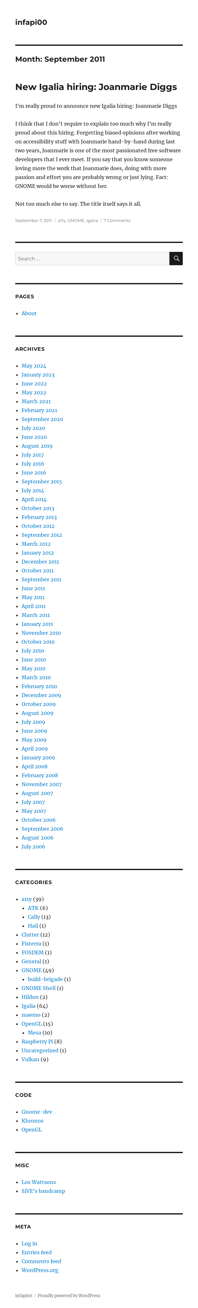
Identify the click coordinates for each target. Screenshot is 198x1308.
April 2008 (35, 766)
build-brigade (45, 979)
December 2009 (41, 695)
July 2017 (33, 455)
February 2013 (39, 517)
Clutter (30, 934)
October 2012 (38, 526)
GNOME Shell (39, 988)
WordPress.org (40, 1270)
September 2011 (41, 579)
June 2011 (33, 588)
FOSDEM (33, 952)
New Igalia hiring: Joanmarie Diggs (96, 86)
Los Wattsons (39, 1182)
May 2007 (34, 811)
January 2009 (38, 757)
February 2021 (39, 410)
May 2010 (33, 668)
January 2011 (37, 624)
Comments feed (41, 1261)
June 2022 (34, 383)
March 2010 (36, 677)
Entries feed (37, 1252)
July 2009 (33, 722)
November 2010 (41, 633)
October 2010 (38, 642)
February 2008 (40, 775)
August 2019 (37, 446)
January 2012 (38, 553)
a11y (62, 220)
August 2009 (38, 713)
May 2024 (34, 366)
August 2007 (37, 793)
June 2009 (34, 731)
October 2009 (39, 704)
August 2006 (38, 837)
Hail (33, 926)
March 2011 (36, 615)
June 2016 (34, 472)
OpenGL (32, 1024)
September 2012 (42, 535)
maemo (31, 1015)
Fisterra (31, 943)
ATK (33, 908)
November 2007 (42, 784)
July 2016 (33, 463)
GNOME (76, 220)
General (31, 961)
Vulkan (30, 1059)
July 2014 (33, 490)
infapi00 (31, 22)
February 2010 (39, 686)
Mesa (34, 1032)
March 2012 (36, 544)
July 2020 (33, 428)
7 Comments (117, 220)
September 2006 (42, 829)
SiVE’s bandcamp (43, 1191)
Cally (34, 917)
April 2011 (34, 606)
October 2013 (38, 508)
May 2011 (33, 597)
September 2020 (42, 419)
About (29, 313)
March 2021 (36, 401)
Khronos (32, 1121)
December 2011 (40, 561)
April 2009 (35, 748)
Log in (29, 1243)
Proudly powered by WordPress (69, 1295)
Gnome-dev (37, 1112)
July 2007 (33, 802)
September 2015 (42, 481)
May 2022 (34, 392)
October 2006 (39, 820)
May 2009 (34, 740)
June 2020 (34, 437)
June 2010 (34, 659)
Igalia (92, 220)
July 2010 (33, 650)
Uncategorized (40, 1050)
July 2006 (33, 846)
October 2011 (38, 570)
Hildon (30, 997)
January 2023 (38, 374)
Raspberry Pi (37, 1041)
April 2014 (34, 499)
